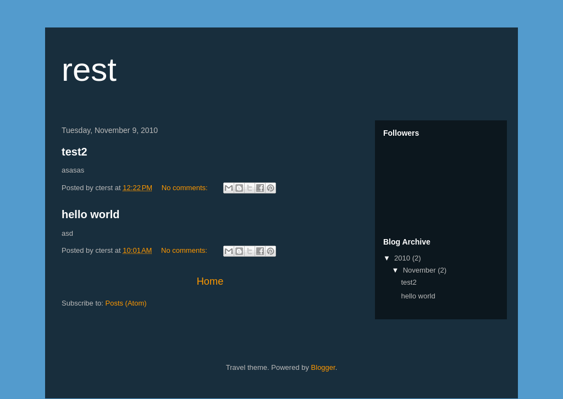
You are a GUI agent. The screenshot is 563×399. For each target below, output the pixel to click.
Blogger (323, 367)
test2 (74, 152)
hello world (91, 214)
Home (210, 281)
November (420, 270)
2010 (403, 258)
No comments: (185, 188)
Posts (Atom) (126, 303)
